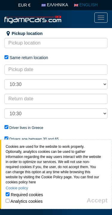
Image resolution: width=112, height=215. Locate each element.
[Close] (97, 200)
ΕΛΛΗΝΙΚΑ (55, 4)
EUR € (24, 5)
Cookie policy (17, 188)
